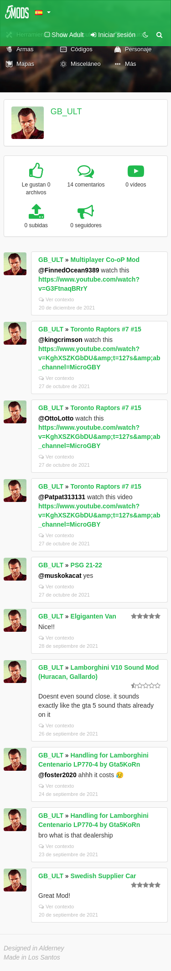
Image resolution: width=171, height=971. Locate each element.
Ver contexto (56, 299)
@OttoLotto (55, 418)
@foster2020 (57, 775)
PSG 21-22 (86, 565)
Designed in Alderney (34, 948)
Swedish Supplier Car (103, 876)
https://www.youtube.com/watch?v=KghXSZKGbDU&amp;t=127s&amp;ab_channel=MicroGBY (99, 358)
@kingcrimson (60, 339)
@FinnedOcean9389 (68, 270)
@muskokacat (60, 575)
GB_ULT (66, 111)
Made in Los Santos (32, 957)
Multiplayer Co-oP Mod (105, 259)
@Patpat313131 (61, 497)
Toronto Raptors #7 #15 (106, 329)
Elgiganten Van (93, 616)
